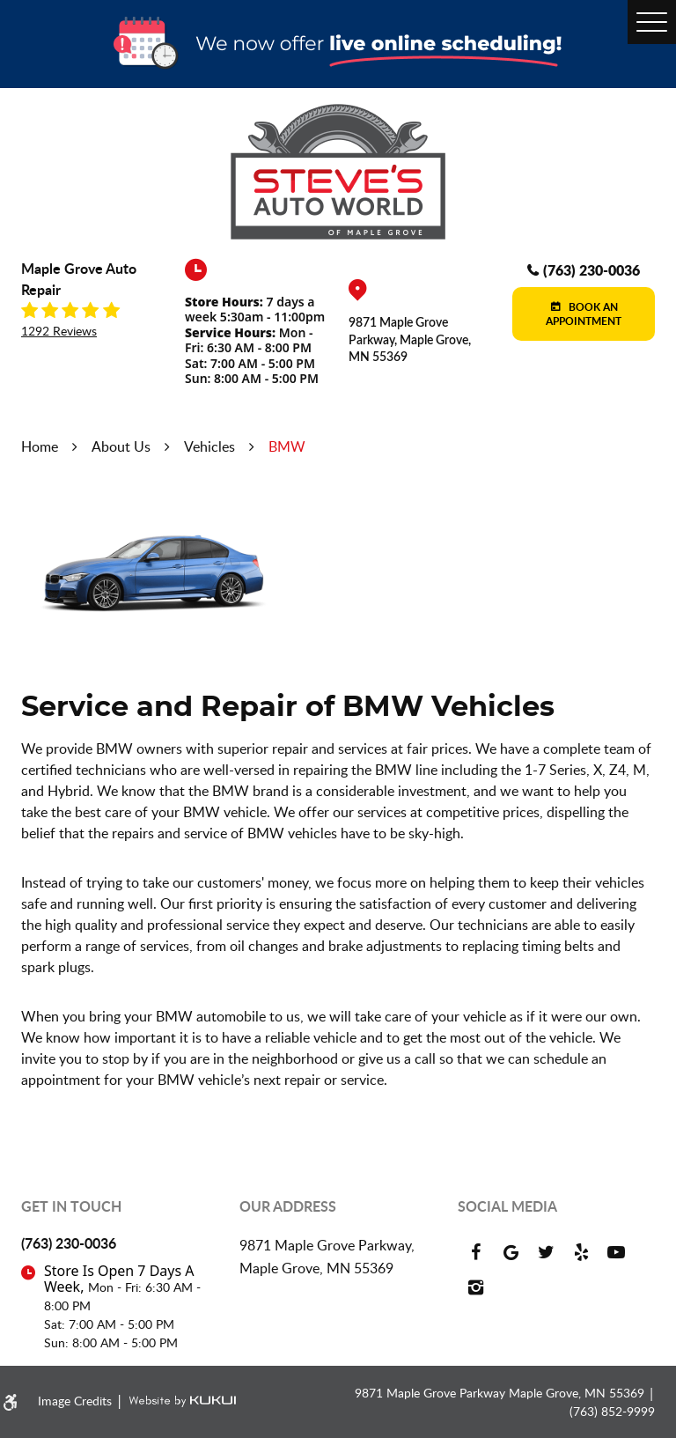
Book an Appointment (583, 313)
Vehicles (209, 446)
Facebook (475, 1252)
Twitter (545, 1252)
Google (510, 1252)
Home (39, 446)
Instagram (475, 1287)
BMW (286, 446)
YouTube (616, 1252)
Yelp (581, 1252)
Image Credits (76, 1400)
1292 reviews (59, 331)
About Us (121, 446)
